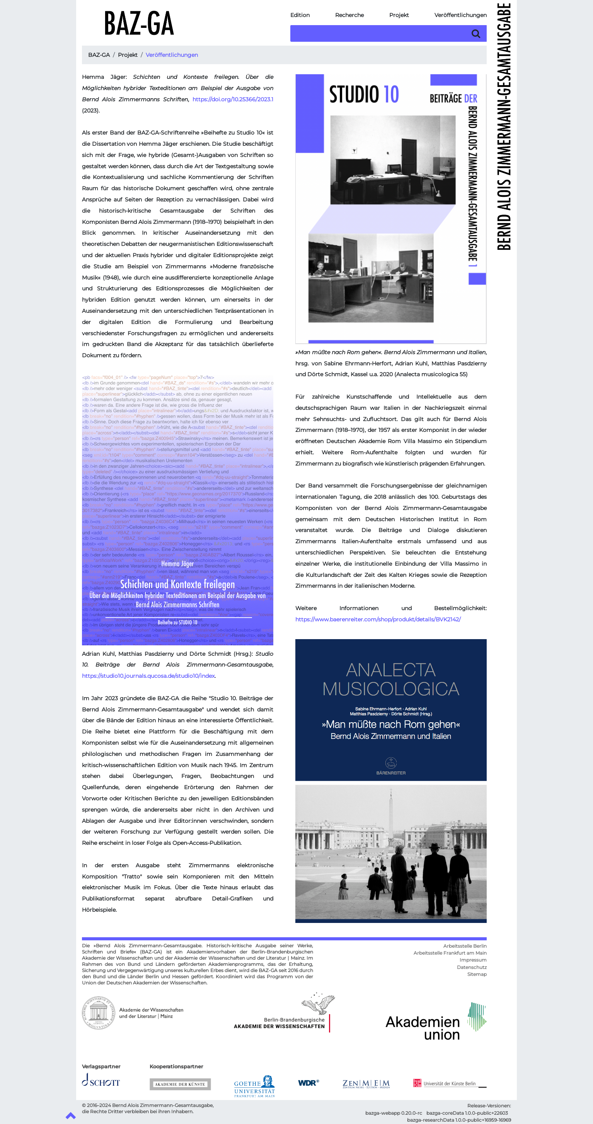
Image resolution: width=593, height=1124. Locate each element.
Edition (300, 15)
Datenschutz (472, 967)
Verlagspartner (101, 1066)
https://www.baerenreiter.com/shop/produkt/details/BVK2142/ (378, 619)
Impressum (473, 960)
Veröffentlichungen (461, 15)
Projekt (399, 15)
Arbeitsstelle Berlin (465, 946)
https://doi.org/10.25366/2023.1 (233, 99)
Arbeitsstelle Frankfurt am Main (450, 953)
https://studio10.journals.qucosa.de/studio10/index (148, 675)
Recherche (349, 15)
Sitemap (477, 974)
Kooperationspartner (176, 1066)
